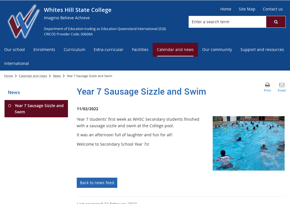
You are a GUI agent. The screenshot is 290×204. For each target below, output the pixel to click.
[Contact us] (273, 9)
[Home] (226, 9)
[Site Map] (247, 9)
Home (8, 76)
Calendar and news (33, 76)
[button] (275, 21)
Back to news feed (97, 182)
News (57, 76)
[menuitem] (14, 50)
